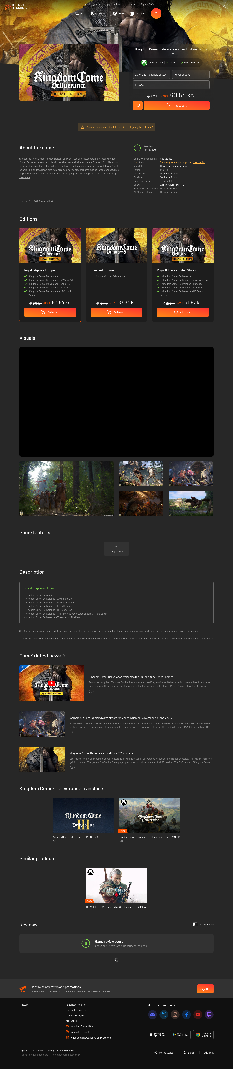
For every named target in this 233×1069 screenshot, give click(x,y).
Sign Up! (205, 989)
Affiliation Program (75, 1015)
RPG (182, 184)
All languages (203, 924)
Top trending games (89, 4)
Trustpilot (24, 1004)
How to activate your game (174, 166)
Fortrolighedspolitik (76, 1010)
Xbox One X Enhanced (43, 201)
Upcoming (130, 4)
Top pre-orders (112, 4)
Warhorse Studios (169, 173)
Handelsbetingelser (76, 1004)
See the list (166, 158)
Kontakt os (71, 1020)
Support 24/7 (147, 4)
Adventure (173, 184)
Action (163, 184)
